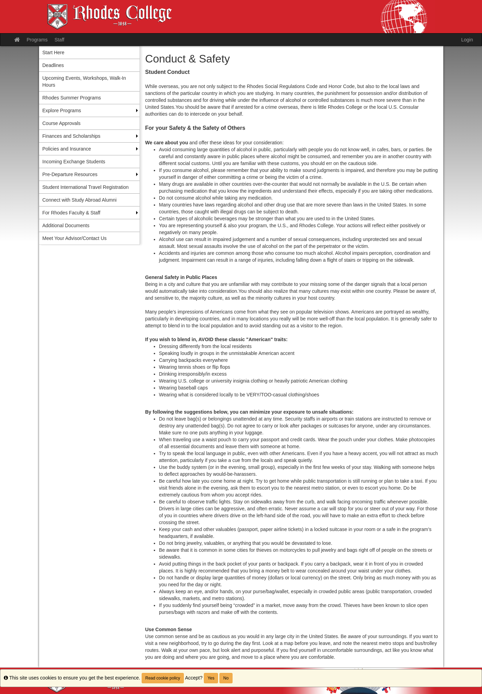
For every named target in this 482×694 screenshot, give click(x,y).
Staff (60, 39)
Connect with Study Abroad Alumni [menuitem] (79, 200)
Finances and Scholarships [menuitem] (71, 136)
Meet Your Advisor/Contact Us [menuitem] (74, 238)
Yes (211, 678)
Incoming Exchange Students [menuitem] (73, 161)
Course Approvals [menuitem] (61, 123)
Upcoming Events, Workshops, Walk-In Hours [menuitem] (84, 81)
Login (467, 39)
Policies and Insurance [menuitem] (66, 149)
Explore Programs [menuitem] (61, 110)
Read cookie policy (162, 678)
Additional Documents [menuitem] (65, 225)
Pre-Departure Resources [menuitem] (70, 174)
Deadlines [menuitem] (53, 65)
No (225, 678)
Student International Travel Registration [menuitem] (85, 187)
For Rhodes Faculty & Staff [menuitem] (71, 212)
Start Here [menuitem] (53, 52)
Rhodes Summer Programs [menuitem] (71, 97)
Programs (37, 39)
